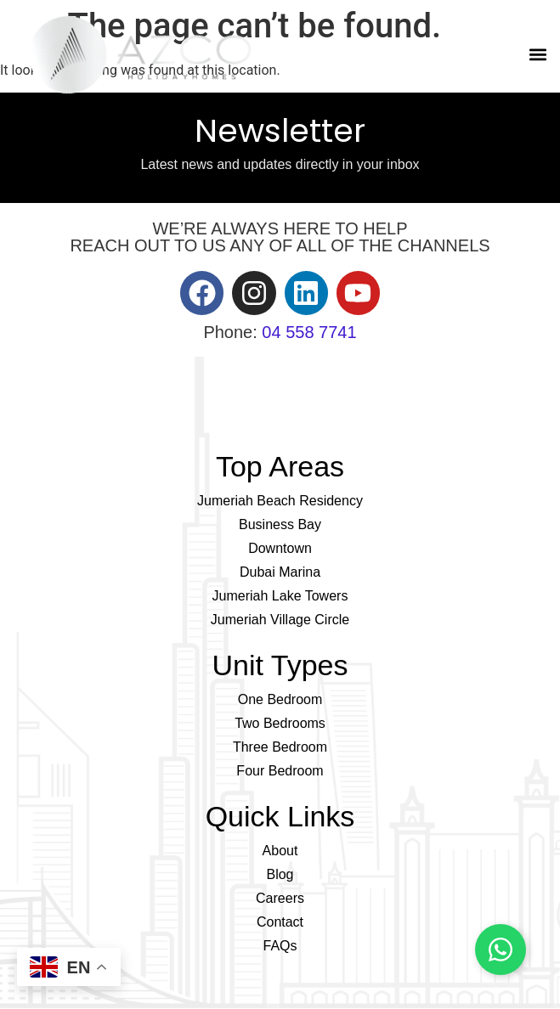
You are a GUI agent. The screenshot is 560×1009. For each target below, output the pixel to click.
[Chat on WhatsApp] (500, 949)
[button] (537, 55)
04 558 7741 (309, 332)
